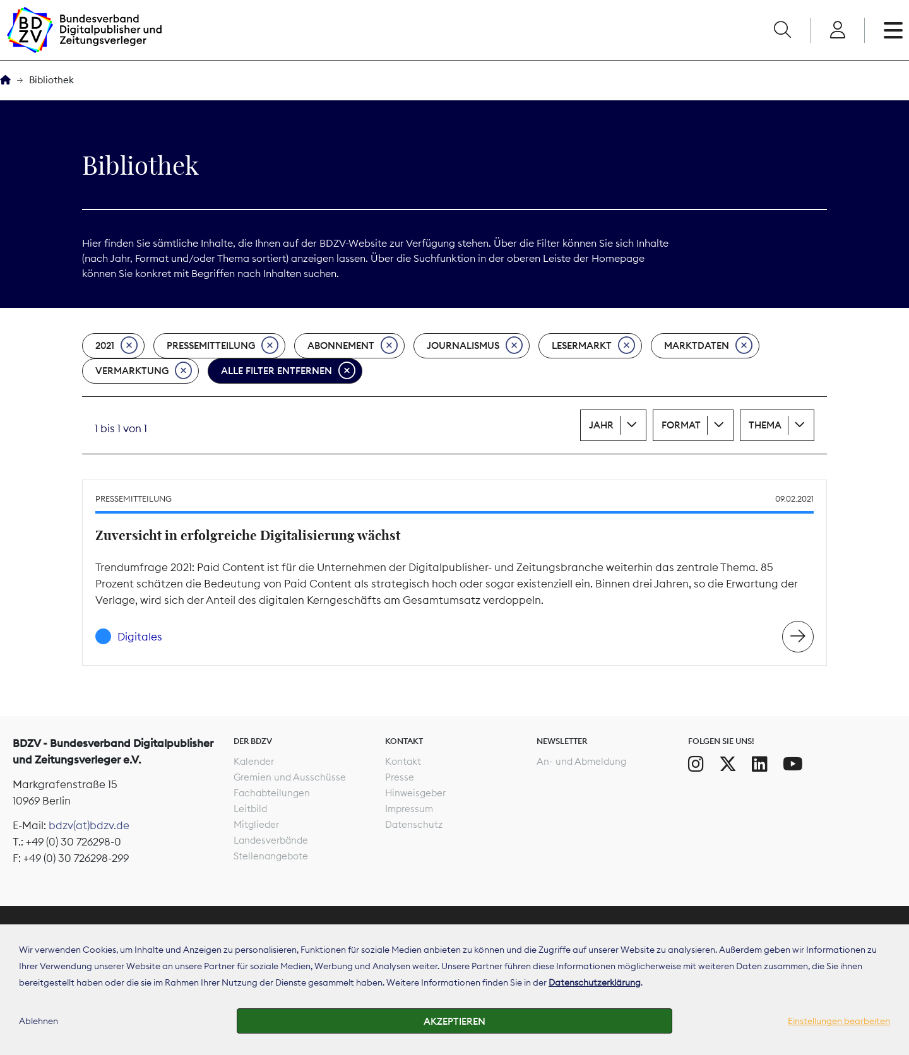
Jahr (601, 425)
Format (681, 425)
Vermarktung (143, 371)
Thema (765, 425)
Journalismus (475, 345)
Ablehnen (38, 1021)
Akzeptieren (454, 1021)
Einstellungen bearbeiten (839, 1021)
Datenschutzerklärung (595, 982)
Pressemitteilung (222, 345)
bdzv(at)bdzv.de (89, 825)
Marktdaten (708, 345)
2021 (116, 345)
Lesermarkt (593, 345)
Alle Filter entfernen (288, 371)
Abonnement (352, 345)
